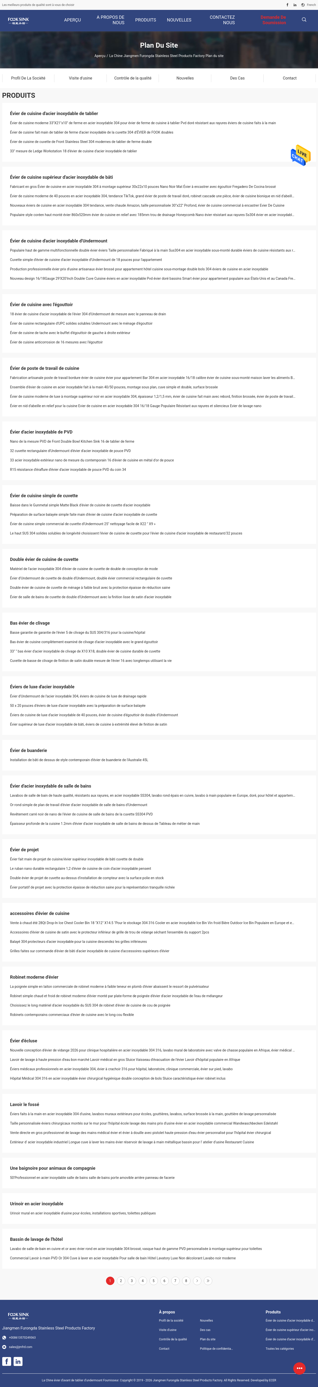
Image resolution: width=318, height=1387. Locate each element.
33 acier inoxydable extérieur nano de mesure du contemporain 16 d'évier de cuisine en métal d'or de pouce (92, 460)
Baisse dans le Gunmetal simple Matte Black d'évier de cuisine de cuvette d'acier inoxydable (80, 505)
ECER (272, 1380)
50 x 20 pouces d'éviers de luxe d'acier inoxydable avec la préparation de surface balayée (78, 706)
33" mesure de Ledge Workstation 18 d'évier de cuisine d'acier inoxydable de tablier (73, 151)
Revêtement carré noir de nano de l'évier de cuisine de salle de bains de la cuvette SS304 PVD (81, 814)
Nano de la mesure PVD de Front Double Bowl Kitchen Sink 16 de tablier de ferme (72, 441)
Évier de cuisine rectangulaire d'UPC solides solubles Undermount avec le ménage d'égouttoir (81, 323)
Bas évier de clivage (30, 623)
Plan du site (207, 1339)
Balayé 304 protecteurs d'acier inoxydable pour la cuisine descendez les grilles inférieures (78, 942)
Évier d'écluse (23, 1040)
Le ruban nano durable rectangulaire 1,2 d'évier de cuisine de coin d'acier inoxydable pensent (80, 869)
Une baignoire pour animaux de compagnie (53, 1168)
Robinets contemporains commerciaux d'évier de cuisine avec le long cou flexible (72, 1015)
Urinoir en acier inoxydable (36, 1203)
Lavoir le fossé (24, 1104)
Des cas (205, 1330)
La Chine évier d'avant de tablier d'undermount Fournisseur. (81, 1380)
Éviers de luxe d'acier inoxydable (42, 686)
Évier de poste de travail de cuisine (44, 368)
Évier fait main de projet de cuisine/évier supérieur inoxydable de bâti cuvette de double (77, 859)
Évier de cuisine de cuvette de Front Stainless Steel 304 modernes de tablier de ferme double (81, 142)
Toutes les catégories (280, 1348)
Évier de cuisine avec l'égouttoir (41, 304)
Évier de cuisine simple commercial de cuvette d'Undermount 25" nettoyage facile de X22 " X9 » (83, 524)
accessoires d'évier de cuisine (40, 913)
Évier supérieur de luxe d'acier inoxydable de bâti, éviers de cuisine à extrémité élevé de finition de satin (88, 724)
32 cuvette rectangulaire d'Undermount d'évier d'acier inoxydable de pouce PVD (70, 451)
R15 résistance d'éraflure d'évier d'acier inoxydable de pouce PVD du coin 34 (68, 470)
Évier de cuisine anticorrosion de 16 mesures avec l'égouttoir (56, 342)
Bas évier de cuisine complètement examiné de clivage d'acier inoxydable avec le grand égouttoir (84, 642)
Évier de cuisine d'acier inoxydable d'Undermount (58, 240)
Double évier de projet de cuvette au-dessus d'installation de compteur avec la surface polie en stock (87, 878)
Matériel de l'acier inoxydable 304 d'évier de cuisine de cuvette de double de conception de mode (84, 569)
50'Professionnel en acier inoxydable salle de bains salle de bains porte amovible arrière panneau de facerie (92, 1178)
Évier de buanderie (28, 750)
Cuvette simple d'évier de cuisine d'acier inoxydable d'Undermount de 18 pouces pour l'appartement (86, 260)
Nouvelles (206, 1320)
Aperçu (99, 56)
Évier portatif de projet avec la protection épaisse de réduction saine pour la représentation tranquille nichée (92, 887)
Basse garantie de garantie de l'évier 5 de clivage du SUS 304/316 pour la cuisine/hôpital (77, 632)
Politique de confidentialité (216, 1348)
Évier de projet (24, 849)
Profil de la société (171, 1320)
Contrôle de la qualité (173, 1339)
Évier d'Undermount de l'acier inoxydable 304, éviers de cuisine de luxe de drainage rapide (78, 696)
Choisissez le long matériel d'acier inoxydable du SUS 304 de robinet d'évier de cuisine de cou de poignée (90, 1005)
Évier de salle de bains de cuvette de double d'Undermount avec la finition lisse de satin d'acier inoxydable (90, 597)
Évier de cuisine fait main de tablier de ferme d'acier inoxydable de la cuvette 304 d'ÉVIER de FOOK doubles (91, 132)
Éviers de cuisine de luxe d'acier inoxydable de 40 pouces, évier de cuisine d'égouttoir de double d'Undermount (94, 715)
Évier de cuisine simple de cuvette (44, 495)
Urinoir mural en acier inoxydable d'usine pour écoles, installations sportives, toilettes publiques (83, 1213)
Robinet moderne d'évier (34, 977)
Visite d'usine (168, 1330)
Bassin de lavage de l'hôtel (36, 1239)
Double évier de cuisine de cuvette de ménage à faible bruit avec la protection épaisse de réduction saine (90, 588)
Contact (164, 1348)
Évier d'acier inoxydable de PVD (41, 432)
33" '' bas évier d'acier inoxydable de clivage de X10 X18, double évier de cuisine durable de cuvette (85, 651)
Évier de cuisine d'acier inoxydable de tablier (54, 113)
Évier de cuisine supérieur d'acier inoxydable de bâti (61, 177)
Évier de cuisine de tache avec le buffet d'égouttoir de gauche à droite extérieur (70, 333)
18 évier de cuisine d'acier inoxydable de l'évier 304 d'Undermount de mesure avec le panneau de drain (88, 314)
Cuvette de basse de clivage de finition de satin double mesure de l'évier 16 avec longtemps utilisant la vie (91, 661)
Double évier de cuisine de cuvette (44, 559)
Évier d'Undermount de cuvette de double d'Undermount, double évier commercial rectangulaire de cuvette (91, 578)
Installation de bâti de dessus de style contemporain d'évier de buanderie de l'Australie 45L (79, 760)
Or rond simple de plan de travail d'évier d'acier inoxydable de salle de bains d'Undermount (79, 805)
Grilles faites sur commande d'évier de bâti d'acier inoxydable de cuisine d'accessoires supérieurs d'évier (90, 951)
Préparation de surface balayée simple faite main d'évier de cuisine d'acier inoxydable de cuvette (83, 514)
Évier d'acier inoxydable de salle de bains (50, 786)
